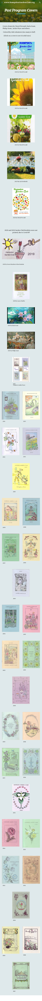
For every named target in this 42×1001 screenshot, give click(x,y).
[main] (21, 11)
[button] (2, 2)
